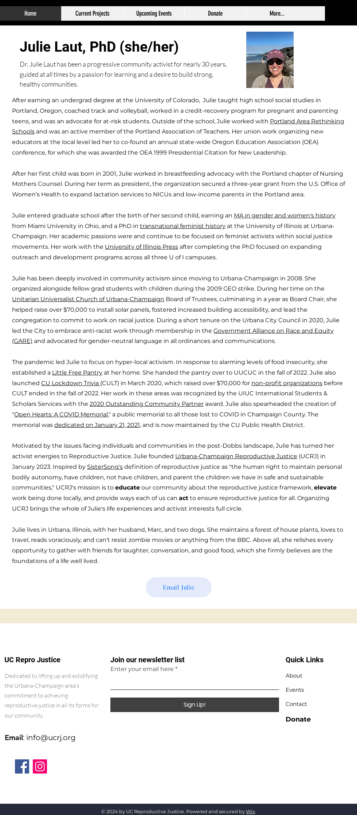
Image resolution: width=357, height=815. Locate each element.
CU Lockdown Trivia (70, 383)
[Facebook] (22, 766)
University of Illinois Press (141, 246)
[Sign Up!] (194, 705)
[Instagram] (40, 766)
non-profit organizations (286, 383)
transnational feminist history (182, 226)
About (294, 675)
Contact (296, 703)
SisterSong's (105, 466)
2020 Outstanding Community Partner (147, 403)
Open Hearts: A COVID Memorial (61, 414)
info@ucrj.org (51, 737)
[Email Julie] (179, 587)
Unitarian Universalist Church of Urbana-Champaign (88, 299)
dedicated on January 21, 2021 (97, 425)
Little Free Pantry (77, 372)
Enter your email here (142, 669)
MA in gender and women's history (285, 215)
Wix (250, 811)
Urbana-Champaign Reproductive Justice (236, 456)
